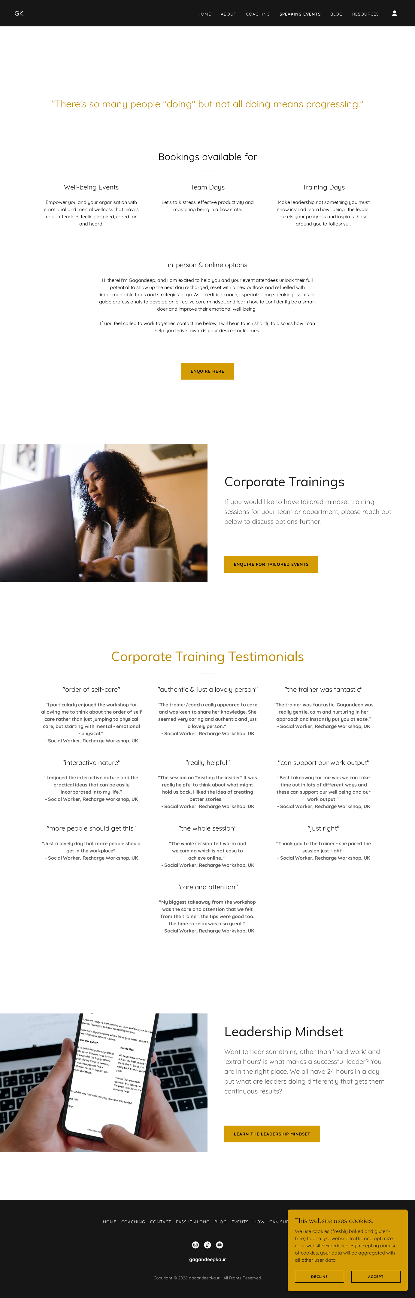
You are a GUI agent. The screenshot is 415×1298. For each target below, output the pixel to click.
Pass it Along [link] (193, 1222)
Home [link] (204, 14)
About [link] (228, 14)
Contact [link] (160, 1222)
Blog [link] (336, 14)
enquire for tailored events (271, 564)
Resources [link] (365, 14)
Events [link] (240, 1222)
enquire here (208, 371)
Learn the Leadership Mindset (272, 1134)
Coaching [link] (258, 14)
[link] (18, 14)
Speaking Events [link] (300, 14)
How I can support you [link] (282, 1222)
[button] (395, 13)
